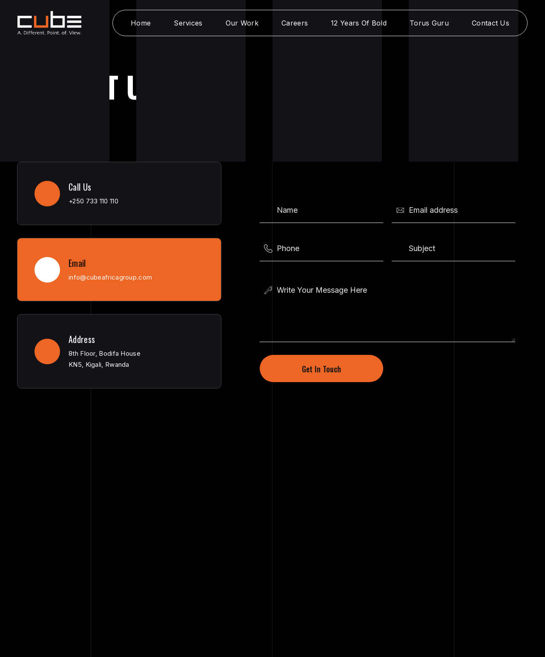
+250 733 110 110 (93, 201)
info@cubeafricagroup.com (110, 277)
